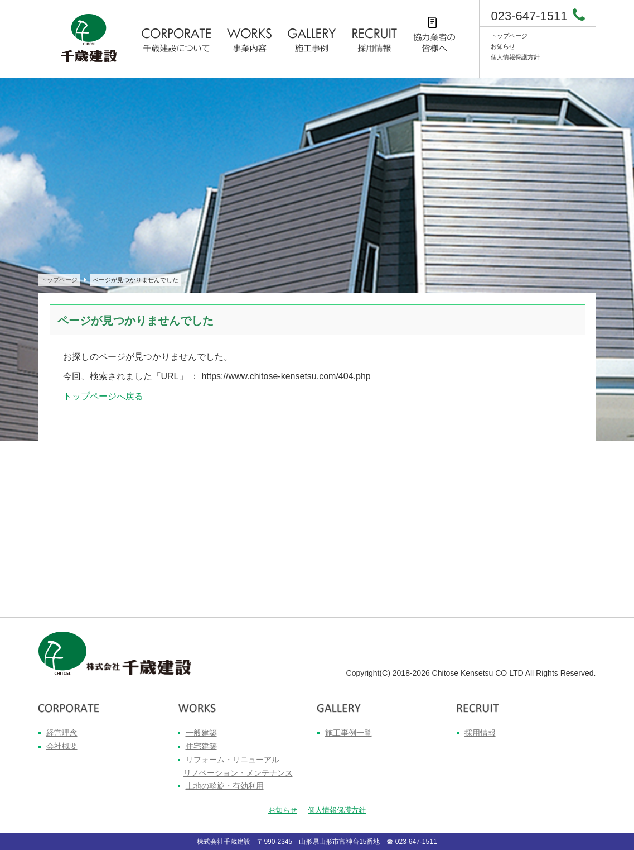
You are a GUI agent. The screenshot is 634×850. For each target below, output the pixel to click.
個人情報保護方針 (515, 57)
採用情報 (480, 732)
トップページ (509, 35)
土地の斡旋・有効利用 (225, 785)
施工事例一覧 (348, 732)
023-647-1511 (529, 16)
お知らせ (503, 46)
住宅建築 (201, 746)
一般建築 (201, 732)
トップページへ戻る (103, 396)
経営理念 (62, 732)
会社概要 (62, 746)
